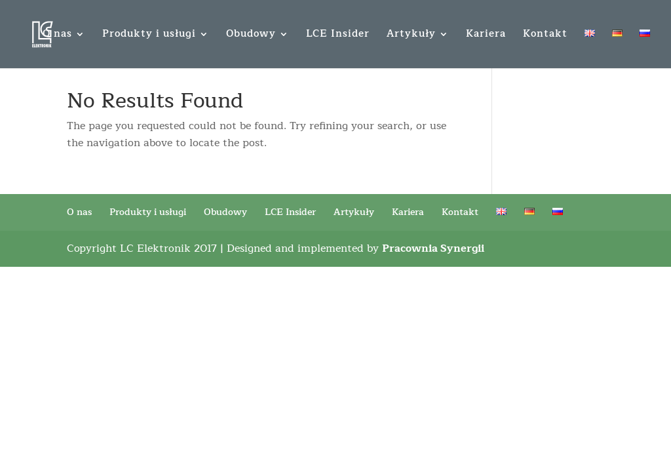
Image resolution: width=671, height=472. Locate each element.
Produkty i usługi (149, 36)
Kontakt (545, 36)
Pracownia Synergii (433, 248)
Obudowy (251, 36)
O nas (57, 36)
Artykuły (411, 36)
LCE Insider (338, 36)
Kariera (486, 36)
